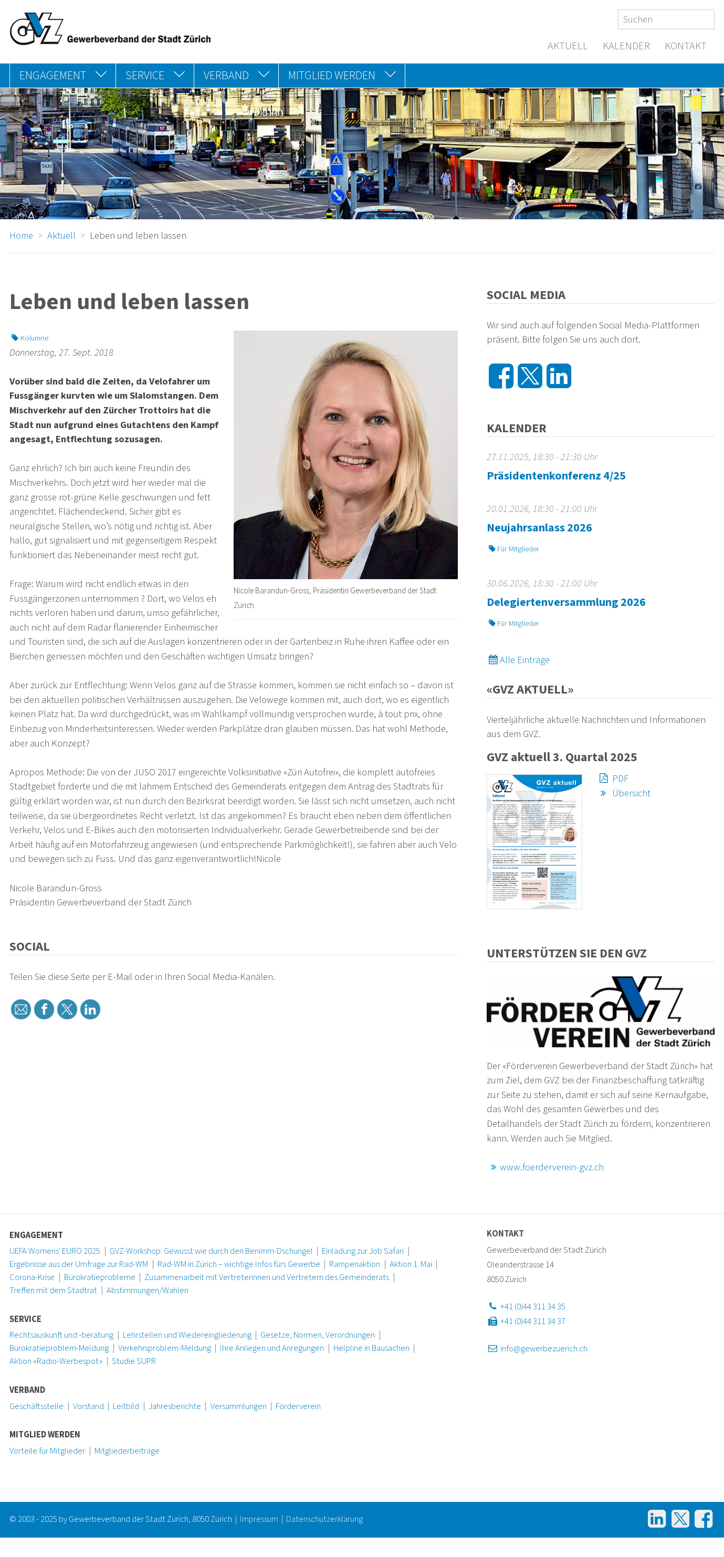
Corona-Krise (32, 1277)
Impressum (259, 1519)
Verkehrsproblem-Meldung (164, 1348)
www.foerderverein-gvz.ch (545, 1167)
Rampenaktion (354, 1264)
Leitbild (126, 1406)
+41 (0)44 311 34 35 (526, 1306)
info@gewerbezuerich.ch (537, 1348)
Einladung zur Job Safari (363, 1251)
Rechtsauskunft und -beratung (61, 1335)
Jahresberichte (175, 1406)
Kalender (626, 46)
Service (25, 1319)
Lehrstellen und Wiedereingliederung (187, 1335)
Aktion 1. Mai (411, 1264)
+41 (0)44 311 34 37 (526, 1321)
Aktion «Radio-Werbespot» (55, 1361)
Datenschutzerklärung (324, 1519)
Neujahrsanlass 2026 (539, 527)
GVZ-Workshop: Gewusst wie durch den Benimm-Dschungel (211, 1251)
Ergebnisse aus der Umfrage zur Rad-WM (78, 1264)
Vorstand (88, 1406)
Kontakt (686, 46)
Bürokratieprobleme (99, 1277)
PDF (612, 778)
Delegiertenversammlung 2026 (566, 602)
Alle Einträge (518, 660)
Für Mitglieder (513, 548)
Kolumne (28, 338)
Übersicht (623, 793)
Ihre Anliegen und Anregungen (272, 1348)
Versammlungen (239, 1406)
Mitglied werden (44, 1434)
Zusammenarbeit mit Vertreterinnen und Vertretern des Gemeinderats (266, 1277)
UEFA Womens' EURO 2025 (54, 1251)
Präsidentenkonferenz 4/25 (556, 475)
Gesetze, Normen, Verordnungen (317, 1335)
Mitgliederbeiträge (127, 1451)
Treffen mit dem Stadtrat (53, 1290)
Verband (27, 1390)
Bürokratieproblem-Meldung (59, 1348)
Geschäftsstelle (36, 1406)
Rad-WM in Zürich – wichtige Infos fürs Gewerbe (239, 1264)
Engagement (36, 1235)
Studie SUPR (134, 1361)
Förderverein (298, 1406)
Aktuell (568, 46)
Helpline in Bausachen (371, 1348)
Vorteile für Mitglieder (47, 1451)
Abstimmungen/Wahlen (147, 1290)
